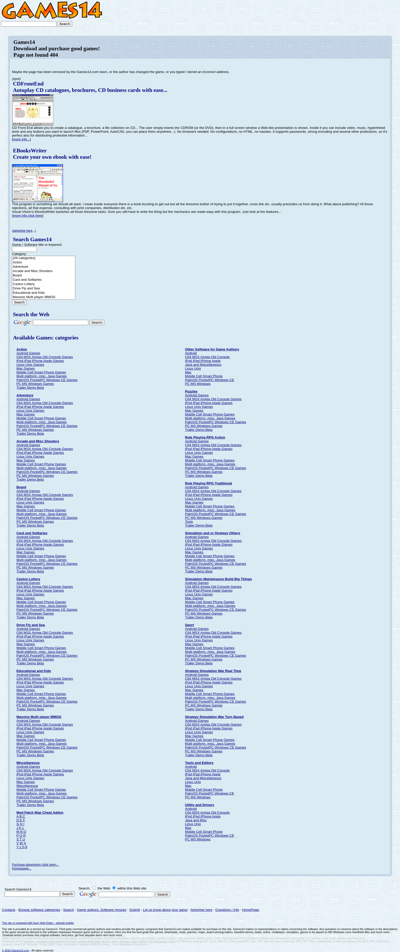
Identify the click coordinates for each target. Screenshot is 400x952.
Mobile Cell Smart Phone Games (41, 372)
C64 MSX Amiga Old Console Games (44, 357)
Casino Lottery (43, 284)
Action (43, 262)
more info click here (28, 215)
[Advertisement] (376, 16)
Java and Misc (196, 820)
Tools (189, 521)
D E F (20, 820)
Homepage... (21, 868)
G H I (20, 824)
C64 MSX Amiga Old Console (207, 357)
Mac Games (25, 368)
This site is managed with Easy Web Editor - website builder (38, 922)
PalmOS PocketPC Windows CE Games (46, 380)
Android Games (28, 353)
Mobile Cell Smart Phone (203, 376)
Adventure (43, 267)
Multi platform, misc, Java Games (41, 376)
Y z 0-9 (21, 847)
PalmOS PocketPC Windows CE (209, 380)
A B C (20, 816)
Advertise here (201, 910)
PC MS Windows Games (35, 384)
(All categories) (43, 258)
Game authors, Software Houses (101, 910)
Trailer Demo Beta (30, 387)
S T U (20, 839)
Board (43, 275)
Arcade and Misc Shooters (43, 271)
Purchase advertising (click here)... (35, 864)
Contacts (9, 910)
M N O (21, 832)
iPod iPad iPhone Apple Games (40, 361)
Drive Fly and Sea (43, 288)
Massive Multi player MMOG (43, 297)
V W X (21, 843)
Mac (188, 372)
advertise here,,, (24, 231)
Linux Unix (193, 368)
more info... (21, 139)
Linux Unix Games (30, 365)
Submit (134, 910)
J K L (20, 828)
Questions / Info (227, 910)
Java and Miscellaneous (203, 365)
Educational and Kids (43, 293)
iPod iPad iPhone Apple (202, 361)
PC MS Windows (197, 384)
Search (68, 910)
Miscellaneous (27, 786)
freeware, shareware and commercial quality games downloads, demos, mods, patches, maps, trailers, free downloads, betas (99, 941)
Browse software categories (39, 910)
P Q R (21, 835)
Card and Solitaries (43, 280)
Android (191, 353)
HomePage (250, 910)
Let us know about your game (165, 910)
